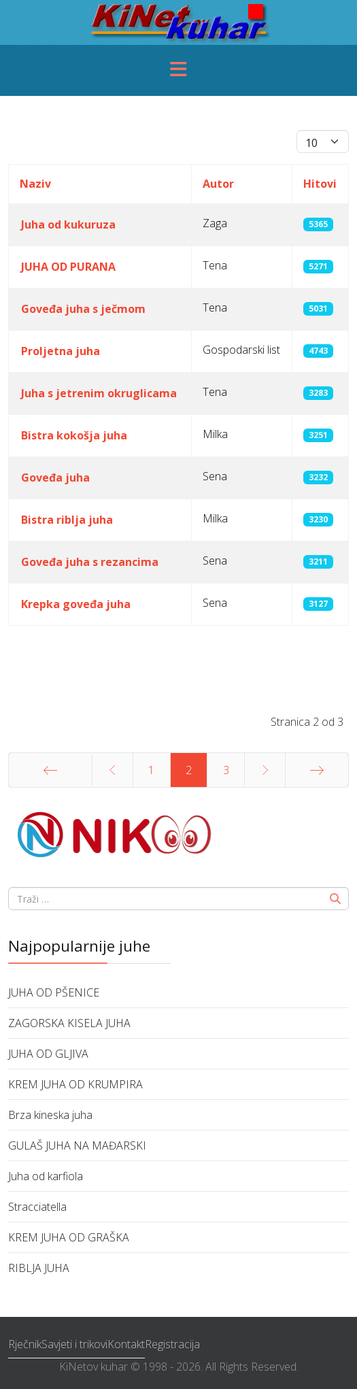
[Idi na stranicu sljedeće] (265, 770)
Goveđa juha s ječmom (83, 308)
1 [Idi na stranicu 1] (151, 770)
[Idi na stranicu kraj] (317, 770)
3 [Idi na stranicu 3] (226, 770)
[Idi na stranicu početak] (50, 770)
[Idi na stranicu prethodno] (112, 770)
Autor (218, 183)
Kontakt (126, 1344)
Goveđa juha (55, 477)
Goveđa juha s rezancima (89, 561)
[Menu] (178, 70)
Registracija (172, 1344)
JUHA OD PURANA (68, 266)
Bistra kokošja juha (74, 435)
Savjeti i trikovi (74, 1344)
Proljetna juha (60, 351)
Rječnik (24, 1344)
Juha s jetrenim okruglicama (99, 393)
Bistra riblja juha (67, 519)
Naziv (35, 183)
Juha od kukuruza (68, 224)
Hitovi (320, 183)
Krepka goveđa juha (76, 604)
